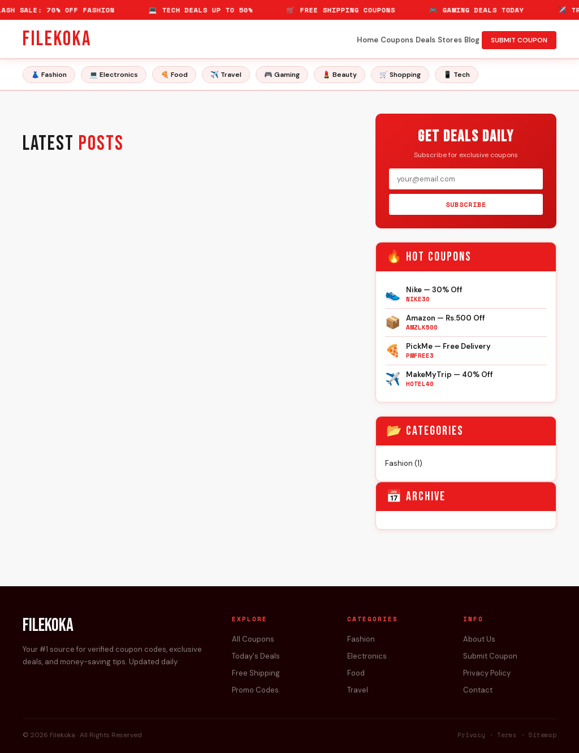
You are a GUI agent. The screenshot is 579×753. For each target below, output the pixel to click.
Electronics (367, 656)
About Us (479, 639)
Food (356, 673)
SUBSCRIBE (466, 204)
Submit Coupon (490, 656)
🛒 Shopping (400, 74)
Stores (450, 40)
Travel (357, 690)
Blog (471, 40)
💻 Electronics (113, 74)
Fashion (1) (403, 463)
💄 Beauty (339, 74)
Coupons (397, 40)
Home (367, 40)
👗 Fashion (49, 74)
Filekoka (57, 39)
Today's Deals (256, 656)
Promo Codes (255, 690)
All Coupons (253, 639)
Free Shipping (256, 673)
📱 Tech (456, 74)
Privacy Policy (487, 673)
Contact (477, 690)
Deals (425, 40)
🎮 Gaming (282, 74)
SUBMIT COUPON (519, 40)
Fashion (361, 639)
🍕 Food (174, 74)
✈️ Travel (225, 74)
